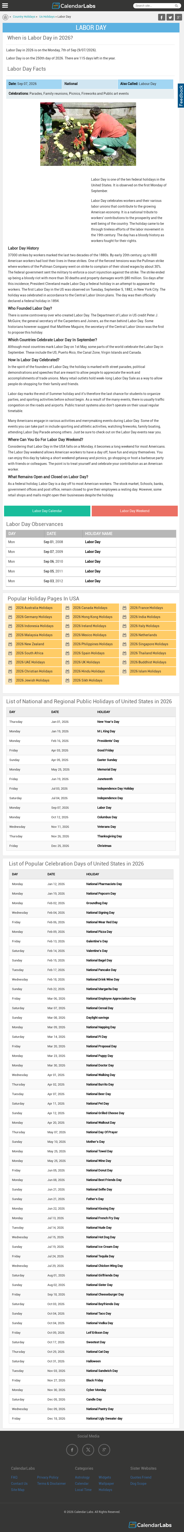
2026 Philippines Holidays (93, 644)
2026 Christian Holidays (34, 671)
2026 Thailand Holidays (148, 653)
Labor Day (92, 542)
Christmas (104, 846)
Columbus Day (107, 817)
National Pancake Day (101, 970)
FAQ (14, 1477)
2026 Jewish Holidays (32, 680)
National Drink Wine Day (102, 979)
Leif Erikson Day (97, 1332)
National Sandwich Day (102, 1371)
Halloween (93, 1361)
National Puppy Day (99, 1056)
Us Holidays (47, 16)
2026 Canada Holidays (90, 608)
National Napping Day (101, 1027)
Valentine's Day (97, 951)
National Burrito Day (100, 1084)
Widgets (105, 1477)
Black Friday (94, 1380)
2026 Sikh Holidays (87, 680)
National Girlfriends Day (102, 1275)
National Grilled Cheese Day (105, 1113)
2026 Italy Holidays (144, 626)
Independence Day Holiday (115, 788)
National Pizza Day (99, 932)
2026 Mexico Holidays (89, 635)
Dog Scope (138, 1483)
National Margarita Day (102, 989)
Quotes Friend (140, 1477)
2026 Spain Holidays (88, 653)
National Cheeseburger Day (105, 1294)
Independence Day (110, 798)
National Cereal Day (99, 1008)
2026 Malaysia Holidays (34, 635)
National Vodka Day (99, 1323)
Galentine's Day (97, 941)
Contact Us (19, 1483)
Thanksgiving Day (109, 836)
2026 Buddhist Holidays (148, 662)
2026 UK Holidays (86, 662)
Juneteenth (105, 779)
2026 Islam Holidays (145, 671)
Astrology (82, 1477)
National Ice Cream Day (102, 1247)
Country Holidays (24, 16)
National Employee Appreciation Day (111, 998)
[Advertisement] (47, 206)
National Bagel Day (99, 960)
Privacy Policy (47, 1477)
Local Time (83, 1490)
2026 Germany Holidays (34, 617)
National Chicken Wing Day (104, 1266)
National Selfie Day (99, 1189)
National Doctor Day (100, 1065)
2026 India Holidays (145, 617)
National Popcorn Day (101, 893)
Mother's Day (95, 1142)
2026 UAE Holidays (30, 662)
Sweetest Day (95, 1342)
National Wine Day (98, 1161)
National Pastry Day (100, 1409)
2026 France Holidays (146, 608)
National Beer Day (98, 1094)
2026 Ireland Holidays (89, 626)
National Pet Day (97, 1103)
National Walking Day (100, 1075)
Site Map (17, 1490)
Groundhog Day (97, 903)
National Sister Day (99, 1285)
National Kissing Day (100, 1208)
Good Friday (105, 750)
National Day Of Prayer (102, 1132)
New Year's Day (108, 722)
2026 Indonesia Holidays (34, 626)
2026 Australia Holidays (34, 608)
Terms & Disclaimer (51, 1483)
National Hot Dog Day (100, 1237)
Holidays (105, 1490)
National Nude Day (99, 1227)
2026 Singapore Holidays (149, 644)
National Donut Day (99, 1170)
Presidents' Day (108, 741)
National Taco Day (98, 1313)
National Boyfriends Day (102, 1304)
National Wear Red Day (102, 922)
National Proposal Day (101, 1046)
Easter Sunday (107, 760)
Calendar (82, 1483)
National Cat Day (97, 1352)
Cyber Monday (96, 1390)
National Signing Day (100, 912)
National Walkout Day (100, 1122)
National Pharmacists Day (104, 884)
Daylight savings (97, 1017)
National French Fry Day (102, 1218)
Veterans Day (106, 827)
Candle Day (94, 1399)
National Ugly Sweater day (104, 1418)
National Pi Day (96, 1037)
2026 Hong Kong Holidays (92, 617)
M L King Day (106, 731)
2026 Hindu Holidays (89, 671)
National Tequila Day (100, 1256)
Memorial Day (106, 769)
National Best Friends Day (104, 1180)
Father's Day (95, 1199)
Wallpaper (106, 1483)
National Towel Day (99, 1151)
